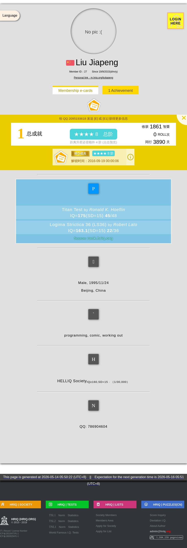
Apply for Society (106, 525)
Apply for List (103, 531)
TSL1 (52, 515)
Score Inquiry (158, 515)
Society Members (106, 515)
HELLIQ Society (93, 381)
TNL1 (52, 526)
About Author (157, 525)
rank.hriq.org (100, 238)
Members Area (104, 520)
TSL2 (52, 521)
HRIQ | (66, 504)
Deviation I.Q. (158, 520)
